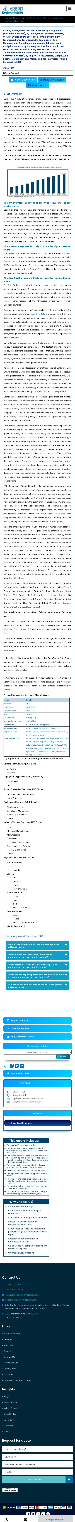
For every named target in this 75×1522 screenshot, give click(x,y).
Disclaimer (9, 1374)
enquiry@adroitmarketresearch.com (22, 1294)
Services (8, 1339)
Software (38, 18)
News (7, 1431)
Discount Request (18, 1028)
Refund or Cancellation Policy (18, 1380)
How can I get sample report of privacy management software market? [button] (37, 985)
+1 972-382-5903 (14, 1284)
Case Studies (10, 1414)
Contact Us (9, 1357)
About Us (8, 1345)
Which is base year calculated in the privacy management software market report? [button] (37, 955)
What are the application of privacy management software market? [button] (37, 945)
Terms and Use (11, 1362)
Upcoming (8, 1425)
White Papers (10, 1408)
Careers (7, 1351)
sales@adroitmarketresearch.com (21, 1299)
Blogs (6, 1396)
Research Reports (20, 18)
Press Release (11, 1402)
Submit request (50, 1479)
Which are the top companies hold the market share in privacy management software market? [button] (37, 975)
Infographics (10, 1419)
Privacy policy (10, 1368)
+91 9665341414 (14, 1289)
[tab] (37, 945)
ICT (31, 18)
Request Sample (17, 1020)
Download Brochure (20, 1123)
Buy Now (63, 1056)
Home (8, 18)
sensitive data (38, 314)
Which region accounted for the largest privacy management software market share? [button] (37, 965)
